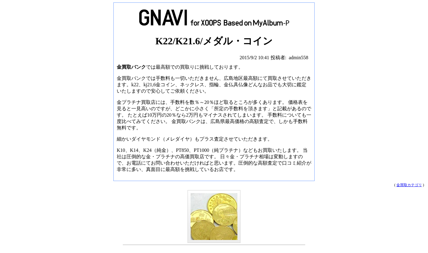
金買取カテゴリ (409, 185)
